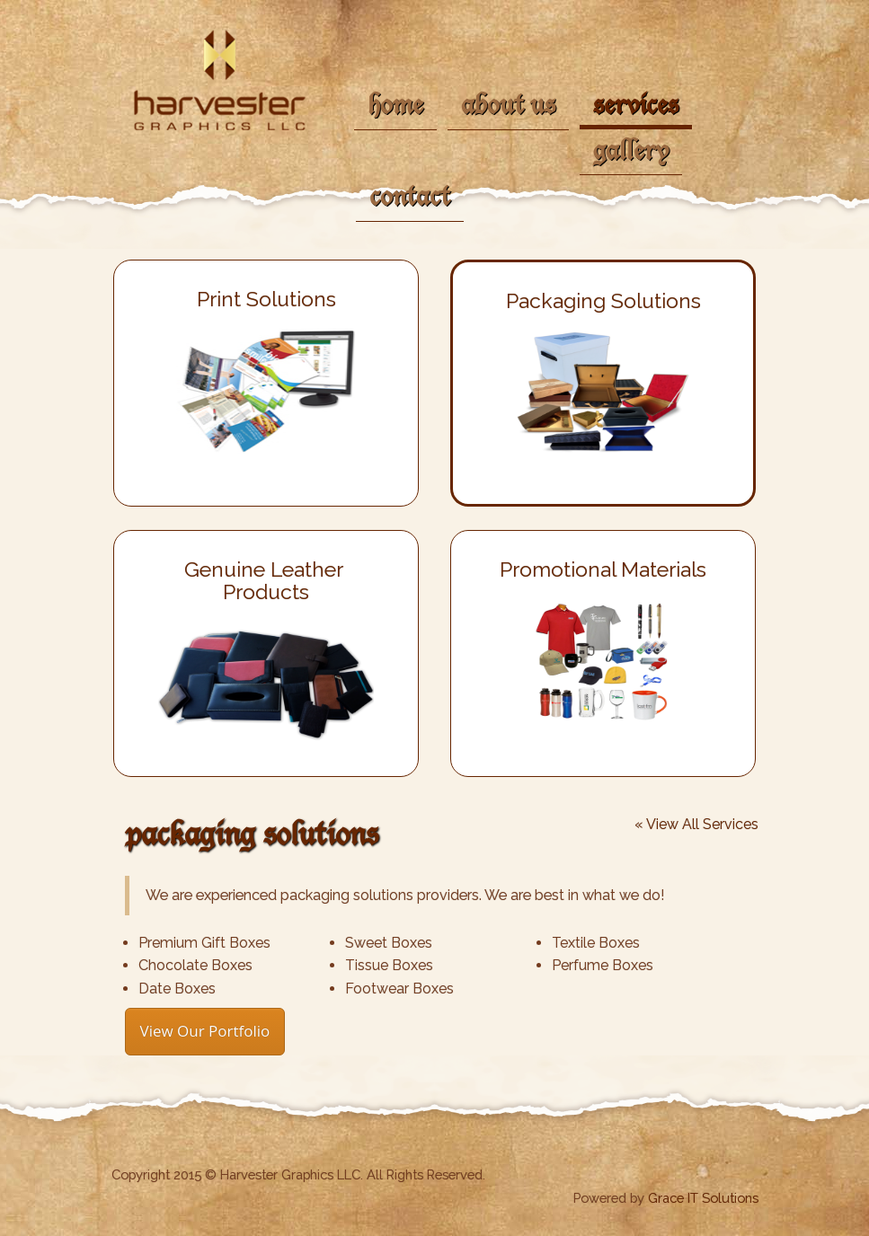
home (395, 103)
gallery (631, 149)
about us (508, 103)
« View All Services (696, 825)
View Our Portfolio (205, 1030)
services (635, 103)
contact (409, 195)
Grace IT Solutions (703, 1197)
